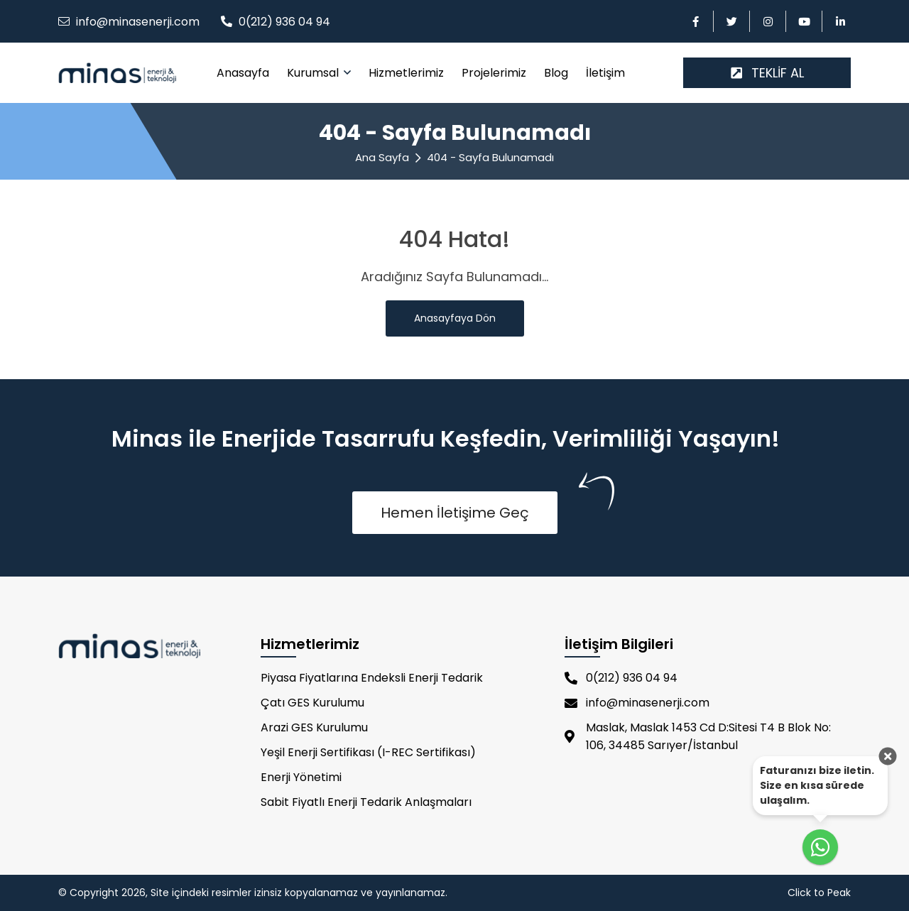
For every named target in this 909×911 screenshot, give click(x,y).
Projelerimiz (494, 73)
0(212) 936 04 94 (284, 21)
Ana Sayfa (382, 157)
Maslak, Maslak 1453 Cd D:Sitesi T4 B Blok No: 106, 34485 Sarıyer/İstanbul (698, 736)
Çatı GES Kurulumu (312, 702)
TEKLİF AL (767, 73)
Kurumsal (314, 73)
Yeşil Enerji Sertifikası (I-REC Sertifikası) (368, 752)
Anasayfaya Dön (455, 318)
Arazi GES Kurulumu (314, 727)
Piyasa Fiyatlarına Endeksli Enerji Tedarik (372, 678)
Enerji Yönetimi (301, 777)
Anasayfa (243, 73)
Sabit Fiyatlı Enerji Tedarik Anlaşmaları (366, 802)
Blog (556, 73)
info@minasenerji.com (138, 21)
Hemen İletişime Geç (455, 513)
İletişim (605, 73)
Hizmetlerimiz (406, 73)
